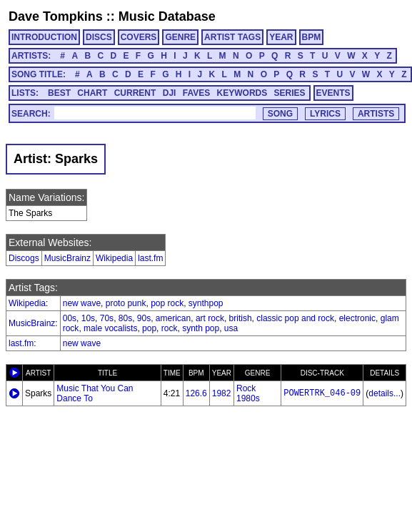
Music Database (167, 16)
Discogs (24, 258)
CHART (92, 93)
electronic (357, 318)
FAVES (196, 93)
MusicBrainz (67, 258)
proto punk (126, 303)
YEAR (281, 37)
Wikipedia (114, 258)
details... (384, 393)
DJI (169, 93)
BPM (311, 37)
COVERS (139, 37)
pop (149, 328)
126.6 (196, 393)
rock (169, 328)
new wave (82, 303)
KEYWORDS (242, 93)
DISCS (99, 37)
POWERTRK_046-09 (322, 393)
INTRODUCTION (44, 37)
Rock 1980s (248, 393)
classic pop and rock (295, 318)
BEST (59, 93)
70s (107, 318)
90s (144, 318)
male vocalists (110, 328)
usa (231, 328)
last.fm (150, 258)
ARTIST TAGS (232, 37)
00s (69, 318)
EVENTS (333, 93)
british (240, 318)
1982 (221, 393)
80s (125, 318)
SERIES (290, 93)
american (173, 318)
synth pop (200, 328)
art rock (210, 318)
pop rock (167, 303)
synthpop (206, 303)
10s (88, 318)
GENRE (180, 37)
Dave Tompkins (56, 16)
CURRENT (135, 93)
